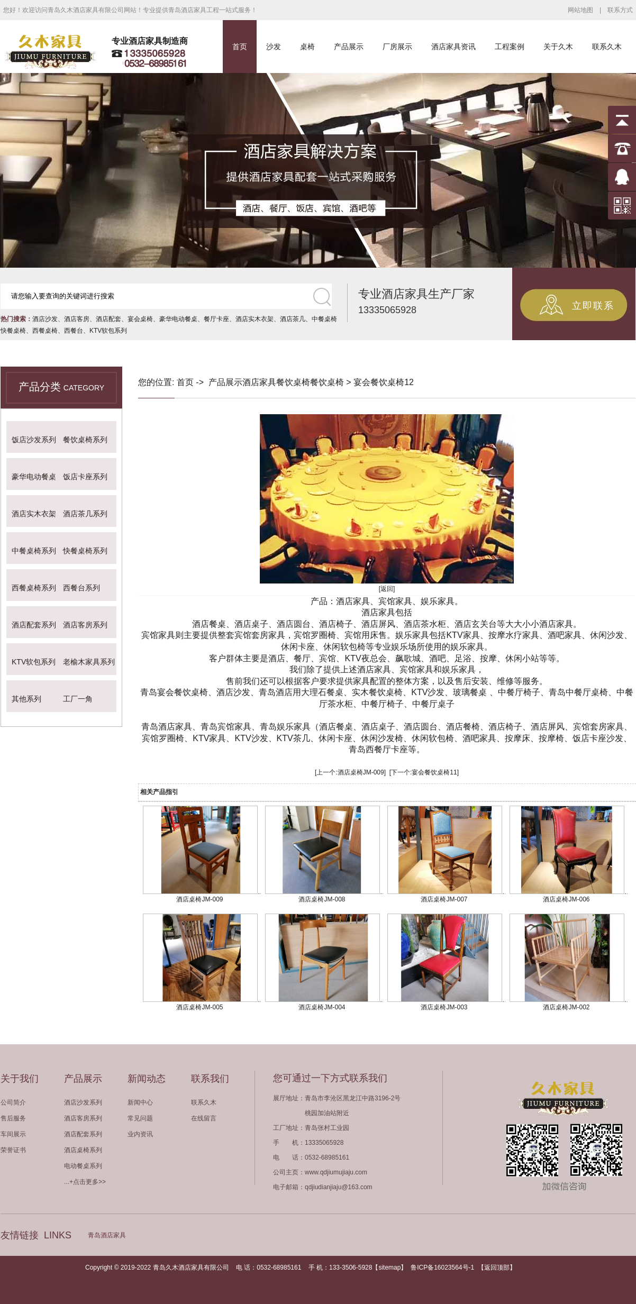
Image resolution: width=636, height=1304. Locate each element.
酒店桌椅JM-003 (444, 1007)
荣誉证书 (13, 1150)
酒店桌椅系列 (83, 1150)
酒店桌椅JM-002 (566, 1007)
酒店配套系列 (34, 625)
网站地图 (580, 10)
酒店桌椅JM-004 (321, 1007)
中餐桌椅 (324, 319)
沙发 (273, 46)
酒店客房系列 (85, 625)
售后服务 (13, 1118)
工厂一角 (78, 699)
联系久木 (607, 46)
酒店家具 (259, 382)
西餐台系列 (81, 587)
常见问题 (140, 1118)
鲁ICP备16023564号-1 (442, 1267)
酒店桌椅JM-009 (361, 772)
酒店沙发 (45, 319)
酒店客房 (76, 319)
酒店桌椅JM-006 (566, 899)
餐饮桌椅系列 (85, 439)
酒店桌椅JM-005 (199, 1007)
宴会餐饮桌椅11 (434, 772)
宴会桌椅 (140, 319)
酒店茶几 (292, 319)
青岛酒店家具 (107, 1235)
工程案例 (509, 46)
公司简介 (13, 1102)
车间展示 (13, 1134)
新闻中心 (140, 1102)
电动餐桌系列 (83, 1166)
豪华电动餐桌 (178, 319)
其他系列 (26, 699)
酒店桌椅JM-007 (444, 899)
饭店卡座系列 (85, 476)
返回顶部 (497, 1267)
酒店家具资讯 (453, 46)
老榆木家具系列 (89, 662)
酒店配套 (108, 319)
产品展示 (349, 46)
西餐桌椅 (45, 330)
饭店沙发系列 (34, 439)
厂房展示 (397, 46)
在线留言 (203, 1118)
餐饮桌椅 (293, 382)
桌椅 (307, 46)
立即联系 (593, 305)
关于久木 (558, 46)
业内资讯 (140, 1134)
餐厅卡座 (216, 319)
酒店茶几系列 (85, 513)
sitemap (389, 1267)
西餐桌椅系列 (34, 587)
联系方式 (620, 10)
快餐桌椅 (13, 330)
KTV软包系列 (108, 330)
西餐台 (73, 330)
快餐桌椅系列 (85, 550)
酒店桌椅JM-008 (321, 899)
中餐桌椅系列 (34, 550)
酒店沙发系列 (83, 1102)
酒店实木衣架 (254, 319)
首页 (239, 46)
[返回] (387, 588)
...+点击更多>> (85, 1182)
